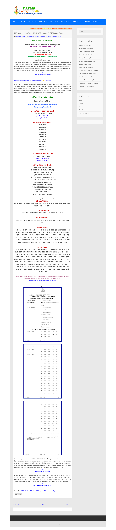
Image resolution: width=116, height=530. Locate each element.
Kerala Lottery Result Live (54, 36)
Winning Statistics (84, 113)
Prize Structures (83, 110)
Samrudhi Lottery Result (85, 45)
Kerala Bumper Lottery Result (87, 67)
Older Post (69, 504)
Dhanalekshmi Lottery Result (86, 55)
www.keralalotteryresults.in (51, 524)
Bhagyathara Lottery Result (86, 48)
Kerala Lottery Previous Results (42, 75)
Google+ (39, 491)
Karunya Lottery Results (41, 36)
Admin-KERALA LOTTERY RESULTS (73, 524)
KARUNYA (87, 21)
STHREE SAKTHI (42, 21)
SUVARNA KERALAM (77, 21)
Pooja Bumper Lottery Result (86, 86)
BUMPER (95, 21)
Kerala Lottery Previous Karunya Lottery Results (42, 280)
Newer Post (16, 504)
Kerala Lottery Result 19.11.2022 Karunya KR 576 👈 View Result (32, 81)
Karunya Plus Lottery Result (86, 58)
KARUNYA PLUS (65, 21)
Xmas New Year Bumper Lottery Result (89, 70)
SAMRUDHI (22, 21)
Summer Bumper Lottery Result (87, 73)
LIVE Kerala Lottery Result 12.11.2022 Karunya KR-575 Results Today (38, 33)
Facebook (24, 491)
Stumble (47, 491)
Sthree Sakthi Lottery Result (86, 51)
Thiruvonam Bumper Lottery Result (88, 83)
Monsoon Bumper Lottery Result (87, 80)
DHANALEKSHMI (54, 21)
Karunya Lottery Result (85, 64)
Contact (81, 103)
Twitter (32, 491)
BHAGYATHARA (32, 21)
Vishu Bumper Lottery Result (86, 77)
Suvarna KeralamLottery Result (87, 61)
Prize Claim (82, 107)
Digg (54, 491)
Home (14, 21)
